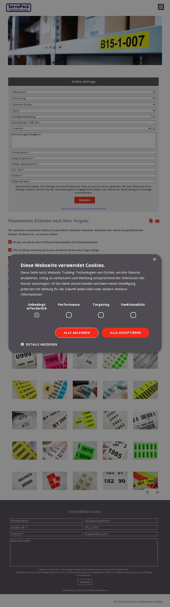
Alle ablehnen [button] (77, 333)
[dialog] (85, 303)
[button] (39, 344)
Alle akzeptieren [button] (125, 333)
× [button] (154, 259)
